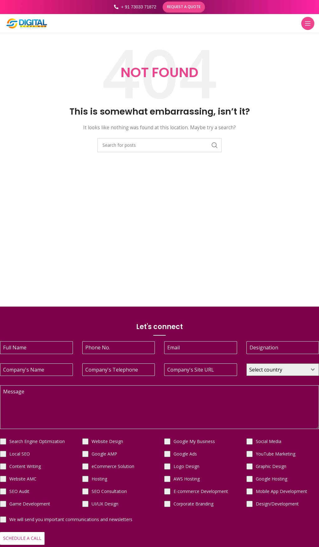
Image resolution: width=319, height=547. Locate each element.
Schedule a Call (22, 538)
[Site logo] (26, 23)
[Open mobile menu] (307, 23)
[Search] (159, 145)
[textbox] (277, 370)
